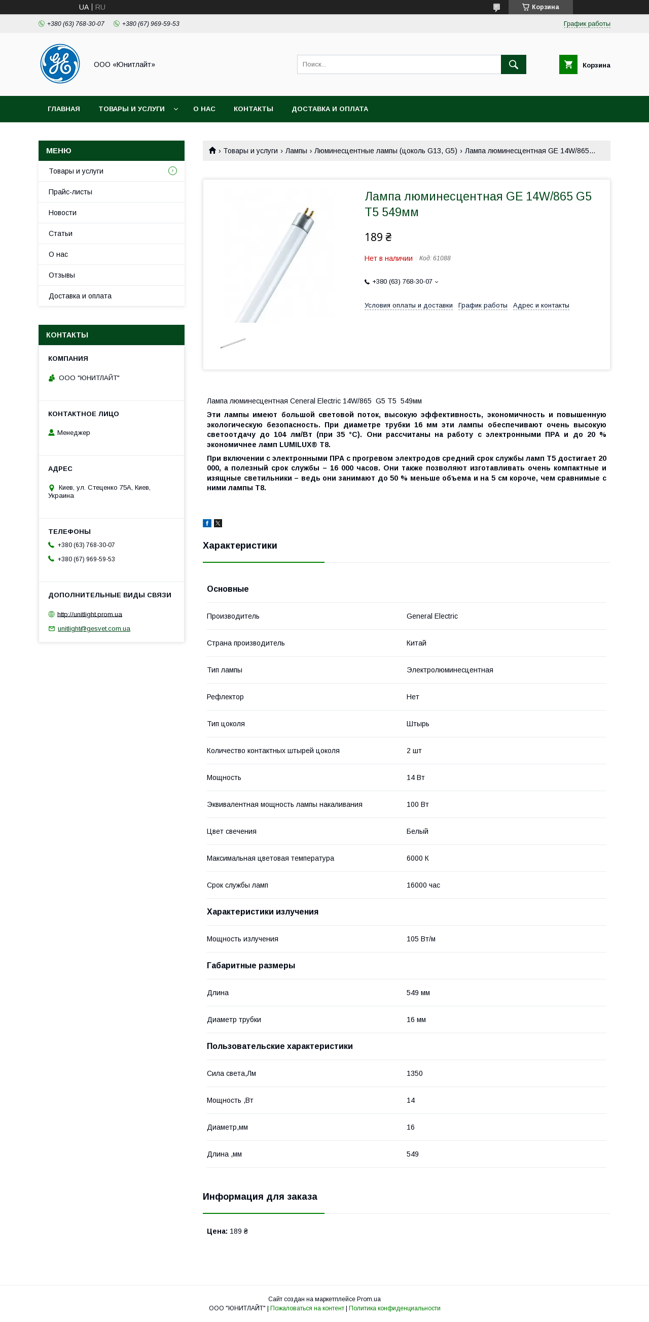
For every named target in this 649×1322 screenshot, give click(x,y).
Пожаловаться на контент (307, 1308)
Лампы (296, 151)
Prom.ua (369, 1299)
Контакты (253, 109)
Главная (64, 109)
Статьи (61, 233)
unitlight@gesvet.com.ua (94, 628)
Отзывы (62, 275)
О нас (204, 109)
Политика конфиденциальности (395, 1308)
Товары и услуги (131, 109)
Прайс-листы (70, 192)
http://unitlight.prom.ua (89, 614)
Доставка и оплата (330, 109)
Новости (63, 213)
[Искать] (513, 64)
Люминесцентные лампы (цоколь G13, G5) (385, 151)
